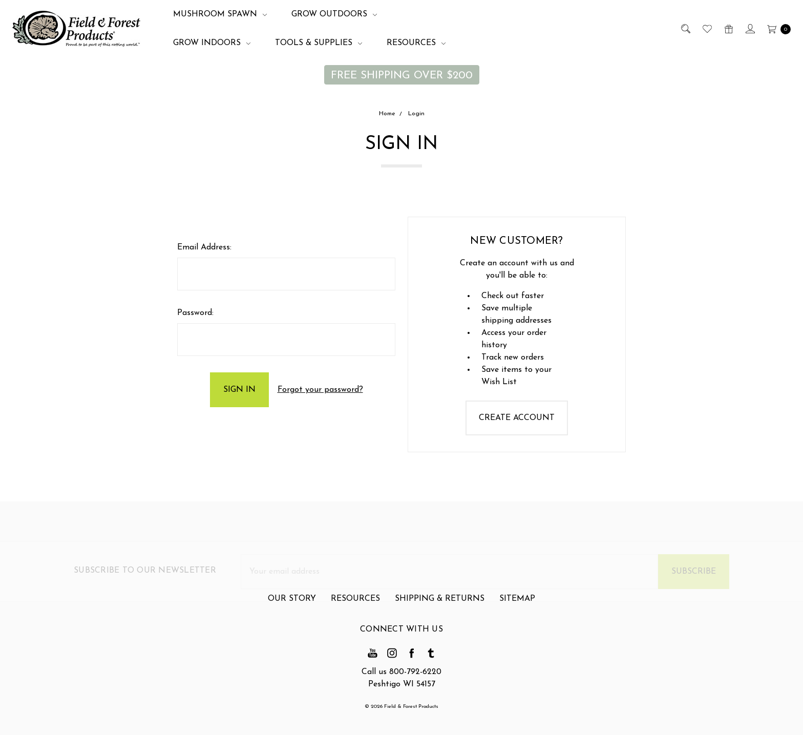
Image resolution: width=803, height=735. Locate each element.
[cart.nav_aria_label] (776, 28)
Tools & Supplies (318, 43)
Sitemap (517, 604)
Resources (416, 43)
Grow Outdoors (334, 14)
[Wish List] (706, 28)
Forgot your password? (320, 390)
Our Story (292, 604)
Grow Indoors (211, 43)
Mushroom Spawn (220, 14)
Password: (195, 313)
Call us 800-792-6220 (401, 672)
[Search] (684, 28)
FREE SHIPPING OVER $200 (402, 75)
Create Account (517, 418)
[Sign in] (749, 28)
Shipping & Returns (439, 604)
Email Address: (204, 247)
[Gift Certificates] (728, 28)
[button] (401, 75)
